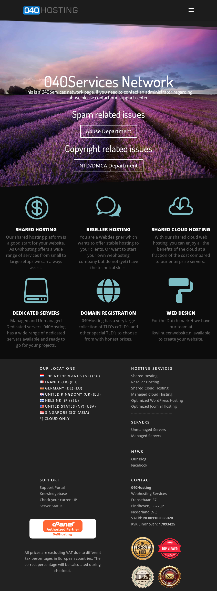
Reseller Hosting (108, 229)
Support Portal (52, 487)
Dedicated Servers (36, 313)
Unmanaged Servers (148, 429)
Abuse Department (108, 131)
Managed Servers (146, 435)
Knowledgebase (53, 493)
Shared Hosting (36, 229)
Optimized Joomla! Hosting (154, 406)
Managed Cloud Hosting (151, 394)
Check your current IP (58, 499)
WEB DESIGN (181, 313)
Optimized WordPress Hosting (157, 400)
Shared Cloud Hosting (181, 229)
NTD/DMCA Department (108, 165)
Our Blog (138, 459)
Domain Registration (108, 313)
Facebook (139, 465)
